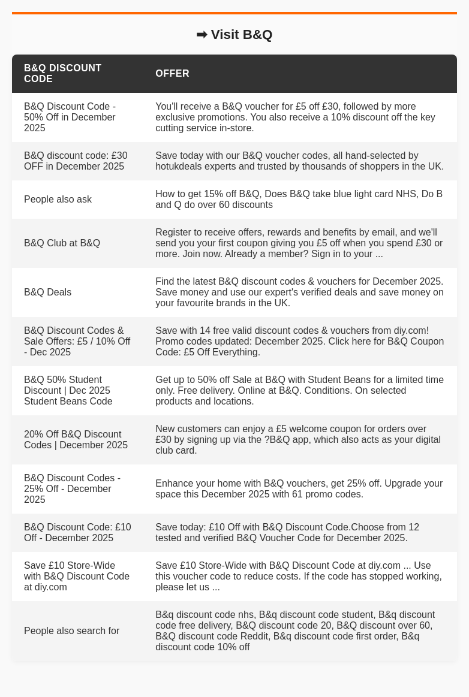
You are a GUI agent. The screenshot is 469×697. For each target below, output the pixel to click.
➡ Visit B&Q (234, 34)
